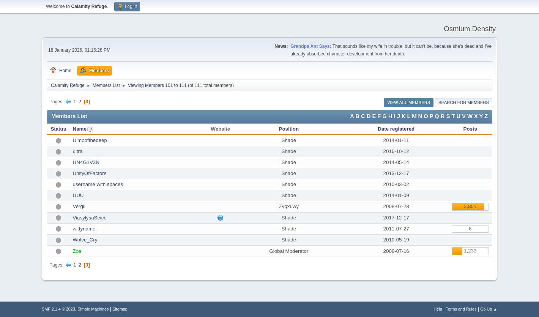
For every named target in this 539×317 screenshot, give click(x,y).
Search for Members (463, 102)
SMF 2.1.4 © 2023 (58, 309)
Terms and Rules (461, 309)
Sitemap (120, 309)
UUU (78, 195)
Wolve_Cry (85, 240)
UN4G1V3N (86, 162)
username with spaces (98, 184)
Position (289, 129)
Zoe (77, 251)
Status (58, 129)
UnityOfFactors (90, 173)
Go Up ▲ (488, 309)
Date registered (396, 129)
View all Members (408, 102)
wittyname (84, 229)
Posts (470, 129)
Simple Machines (93, 309)
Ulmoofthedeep (90, 140)
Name (80, 129)
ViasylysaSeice (90, 218)
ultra (78, 151)
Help (438, 309)
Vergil (79, 206)
